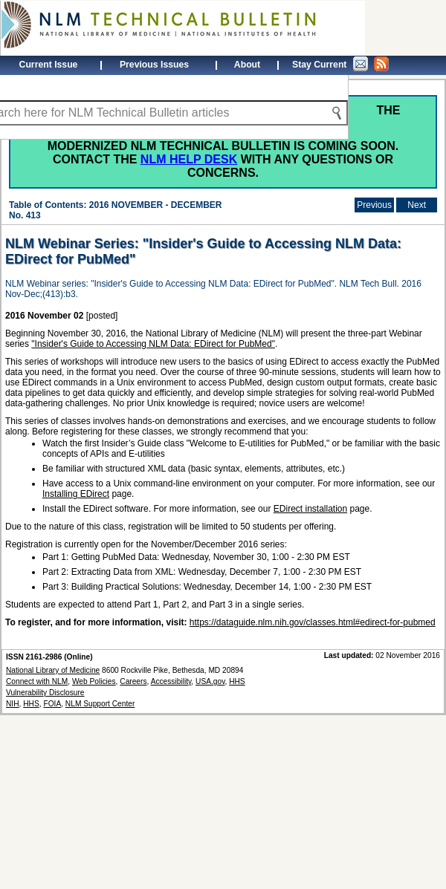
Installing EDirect (75, 494)
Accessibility (171, 681)
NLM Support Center (100, 704)
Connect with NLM (37, 681)
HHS (31, 704)
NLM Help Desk (188, 159)
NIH (12, 704)
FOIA (52, 704)
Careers (133, 681)
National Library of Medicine (53, 670)
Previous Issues (154, 64)
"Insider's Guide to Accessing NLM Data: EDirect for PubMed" (153, 344)
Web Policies (94, 681)
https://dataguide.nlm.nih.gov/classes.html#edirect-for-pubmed (313, 622)
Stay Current (340, 63)
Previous (374, 205)
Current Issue (48, 64)
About (247, 64)
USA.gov (209, 681)
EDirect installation (310, 509)
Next (416, 205)
